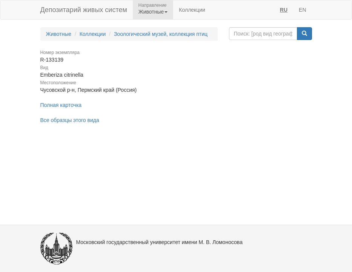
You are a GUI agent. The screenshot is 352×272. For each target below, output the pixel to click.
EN (302, 10)
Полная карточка (61, 105)
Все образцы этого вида (69, 120)
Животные (59, 34)
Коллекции (192, 10)
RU (283, 10)
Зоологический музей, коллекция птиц (161, 34)
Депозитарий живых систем (83, 10)
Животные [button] (153, 12)
